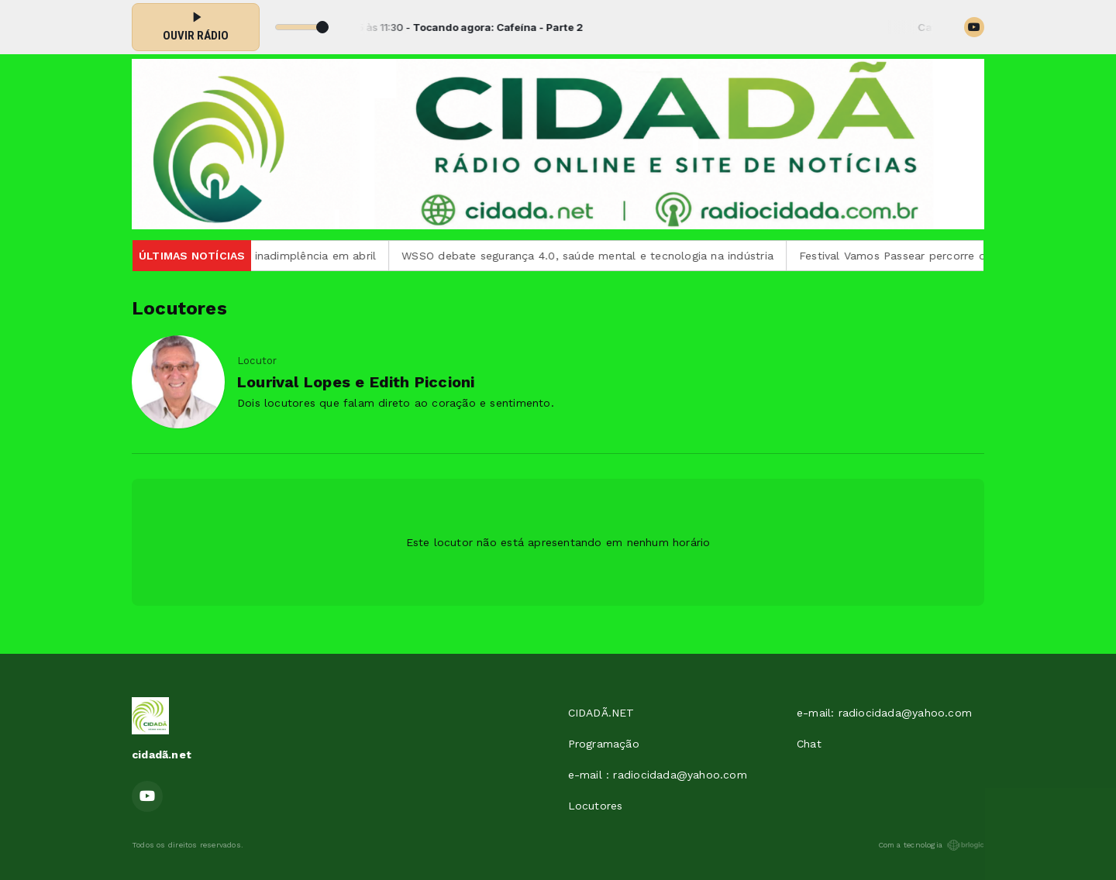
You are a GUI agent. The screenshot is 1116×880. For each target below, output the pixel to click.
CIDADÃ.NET (601, 712)
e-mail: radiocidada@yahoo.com (884, 712)
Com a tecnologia (931, 845)
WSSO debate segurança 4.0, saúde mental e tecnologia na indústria (599, 255)
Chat (809, 743)
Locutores (595, 805)
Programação (603, 743)
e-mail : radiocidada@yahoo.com (657, 774)
